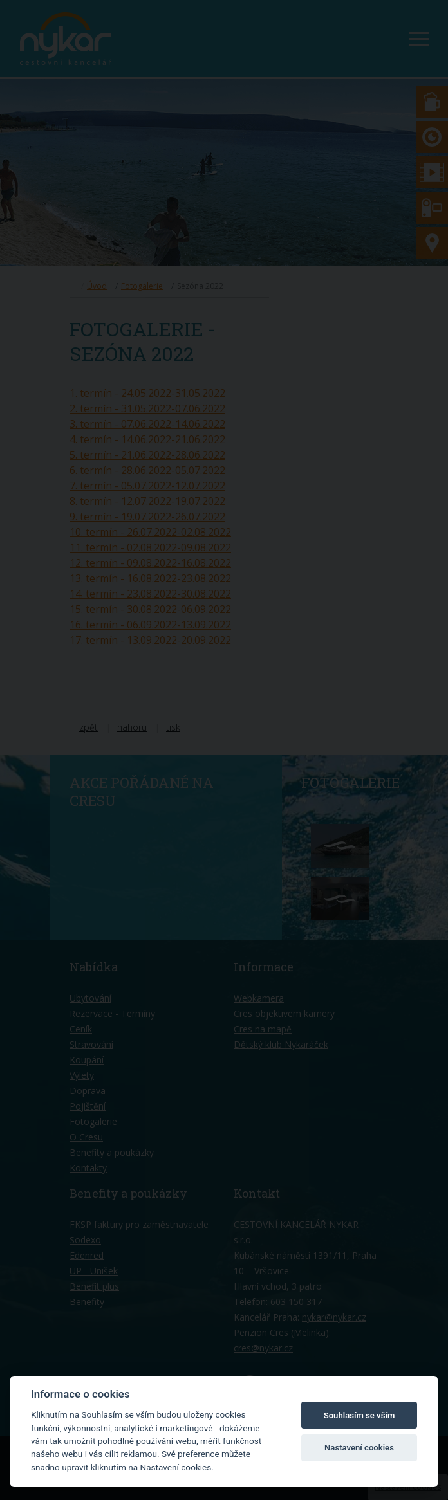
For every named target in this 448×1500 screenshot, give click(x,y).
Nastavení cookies (359, 1447)
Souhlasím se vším (359, 1415)
